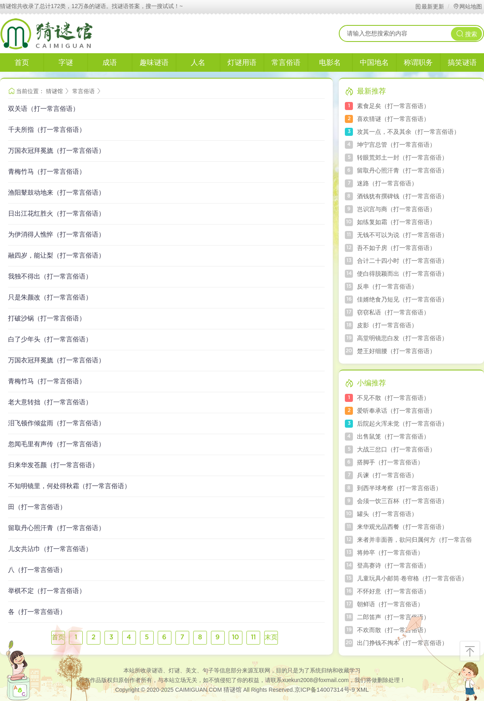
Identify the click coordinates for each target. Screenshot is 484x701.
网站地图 (467, 6)
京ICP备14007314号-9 (324, 689)
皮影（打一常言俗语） (387, 325)
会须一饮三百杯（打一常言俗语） (402, 500)
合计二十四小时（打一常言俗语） (402, 260)
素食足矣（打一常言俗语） (393, 105)
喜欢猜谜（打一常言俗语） (393, 118)
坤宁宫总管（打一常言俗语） (396, 144)
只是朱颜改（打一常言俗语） (50, 297)
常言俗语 (285, 62)
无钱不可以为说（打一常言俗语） (402, 234)
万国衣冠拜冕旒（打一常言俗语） (56, 150)
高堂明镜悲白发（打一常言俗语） (402, 338)
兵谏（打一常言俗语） (387, 475)
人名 (198, 62)
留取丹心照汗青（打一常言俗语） (56, 527)
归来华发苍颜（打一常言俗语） (53, 465)
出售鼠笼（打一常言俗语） (393, 436)
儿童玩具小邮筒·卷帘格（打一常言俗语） (412, 578)
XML (363, 689)
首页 (22, 62)
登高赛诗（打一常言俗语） (393, 565)
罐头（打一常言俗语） (387, 513)
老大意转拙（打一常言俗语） (50, 402)
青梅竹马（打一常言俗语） (47, 171)
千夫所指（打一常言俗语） (47, 129)
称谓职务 (418, 62)
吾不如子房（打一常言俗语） (396, 247)
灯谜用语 (242, 62)
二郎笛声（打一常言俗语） (393, 617)
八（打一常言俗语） (37, 569)
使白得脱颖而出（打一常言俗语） (402, 273)
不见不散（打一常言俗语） (393, 397)
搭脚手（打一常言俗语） (390, 462)
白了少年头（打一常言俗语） (50, 339)
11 (253, 637)
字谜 (65, 62)
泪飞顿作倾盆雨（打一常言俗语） (56, 423)
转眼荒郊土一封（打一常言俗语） (402, 157)
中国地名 (374, 62)
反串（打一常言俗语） (387, 286)
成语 (109, 62)
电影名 (330, 62)
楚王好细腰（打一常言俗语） (396, 350)
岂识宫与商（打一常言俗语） (396, 209)
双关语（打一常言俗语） (43, 108)
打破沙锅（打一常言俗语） (47, 318)
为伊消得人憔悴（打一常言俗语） (56, 234)
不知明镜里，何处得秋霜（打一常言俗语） (69, 486)
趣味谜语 (154, 62)
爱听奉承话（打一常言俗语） (396, 410)
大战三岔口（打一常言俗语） (396, 449)
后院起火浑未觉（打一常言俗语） (402, 423)
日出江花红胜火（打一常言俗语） (56, 213)
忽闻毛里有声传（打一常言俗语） (56, 444)
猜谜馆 (54, 91)
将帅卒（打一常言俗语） (390, 552)
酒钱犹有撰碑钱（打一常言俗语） (402, 196)
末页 (271, 637)
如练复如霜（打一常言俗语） (396, 221)
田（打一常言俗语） (37, 506)
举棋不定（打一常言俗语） (47, 590)
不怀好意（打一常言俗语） (393, 591)
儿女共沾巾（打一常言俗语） (50, 548)
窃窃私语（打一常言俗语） (393, 312)
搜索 (466, 33)
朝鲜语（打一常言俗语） (390, 604)
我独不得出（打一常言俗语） (50, 276)
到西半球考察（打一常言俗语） (399, 488)
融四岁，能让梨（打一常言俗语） (56, 255)
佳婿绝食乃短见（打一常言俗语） (402, 299)
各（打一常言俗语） (37, 611)
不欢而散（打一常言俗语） (393, 629)
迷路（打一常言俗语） (387, 183)
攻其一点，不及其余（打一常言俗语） (408, 131)
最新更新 (429, 6)
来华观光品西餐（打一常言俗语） (402, 526)
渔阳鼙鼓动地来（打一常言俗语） (56, 192)
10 (235, 637)
